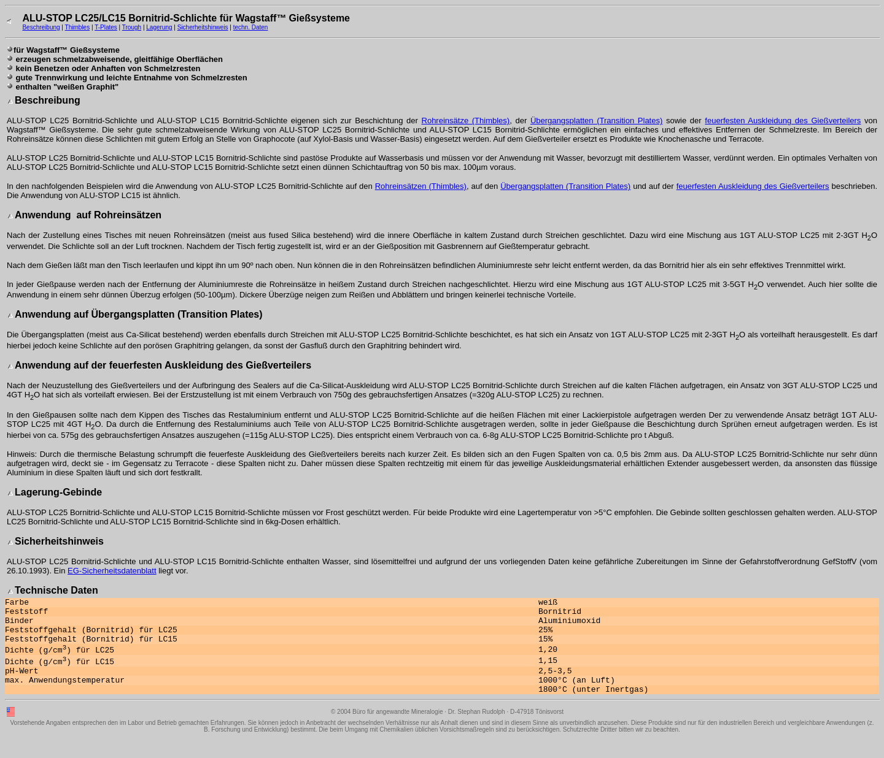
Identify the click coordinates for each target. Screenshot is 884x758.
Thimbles (77, 27)
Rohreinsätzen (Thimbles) (421, 186)
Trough (131, 27)
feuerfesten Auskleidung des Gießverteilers (783, 120)
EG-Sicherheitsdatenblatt (112, 570)
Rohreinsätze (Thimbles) (466, 120)
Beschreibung (41, 27)
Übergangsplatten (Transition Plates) (596, 120)
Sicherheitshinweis (202, 27)
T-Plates (106, 27)
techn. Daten (250, 27)
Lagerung (159, 27)
